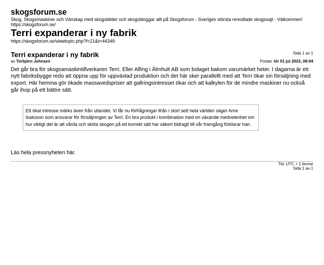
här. (71, 152)
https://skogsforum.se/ (33, 24)
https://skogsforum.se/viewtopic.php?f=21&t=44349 (63, 41)
